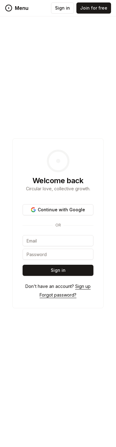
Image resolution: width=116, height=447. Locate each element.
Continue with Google (58, 209)
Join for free (93, 8)
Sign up (83, 286)
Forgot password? (58, 294)
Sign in (62, 8)
